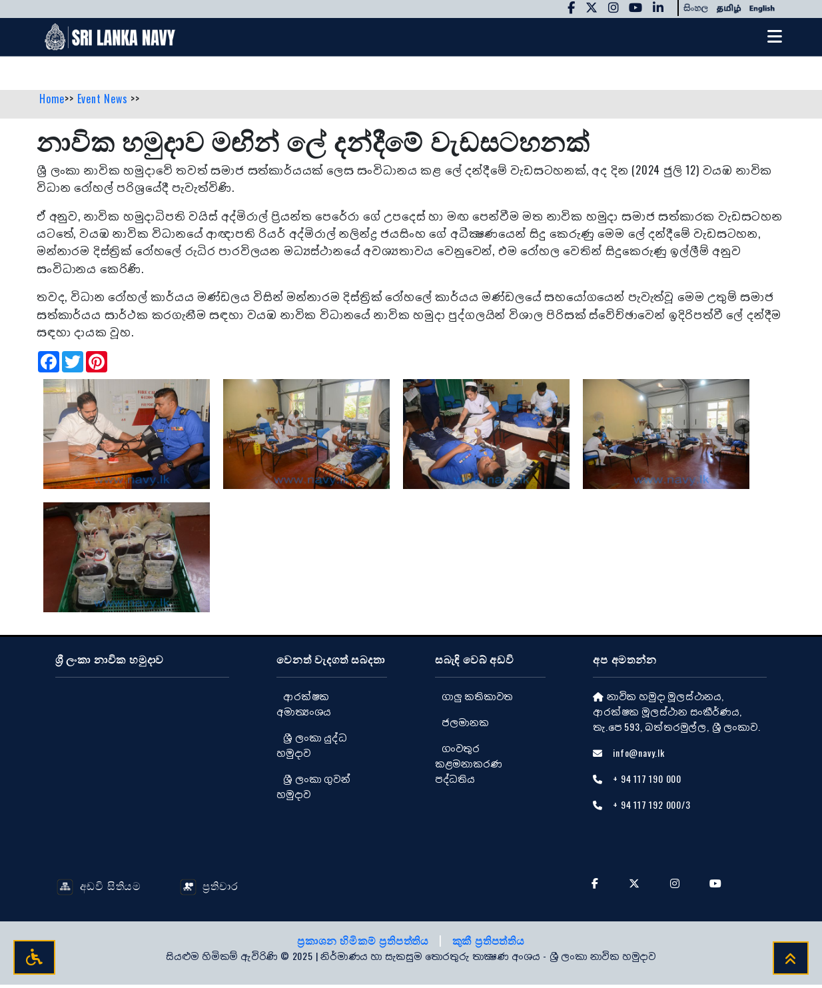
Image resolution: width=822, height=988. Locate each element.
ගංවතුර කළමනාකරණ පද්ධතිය (468, 765)
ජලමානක (465, 725)
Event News (104, 102)
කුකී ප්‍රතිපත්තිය (488, 943)
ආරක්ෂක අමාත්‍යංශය (303, 706)
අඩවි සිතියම (99, 888)
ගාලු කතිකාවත (477, 699)
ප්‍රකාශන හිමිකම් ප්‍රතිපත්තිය (364, 943)
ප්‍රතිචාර (209, 888)
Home (52, 102)
